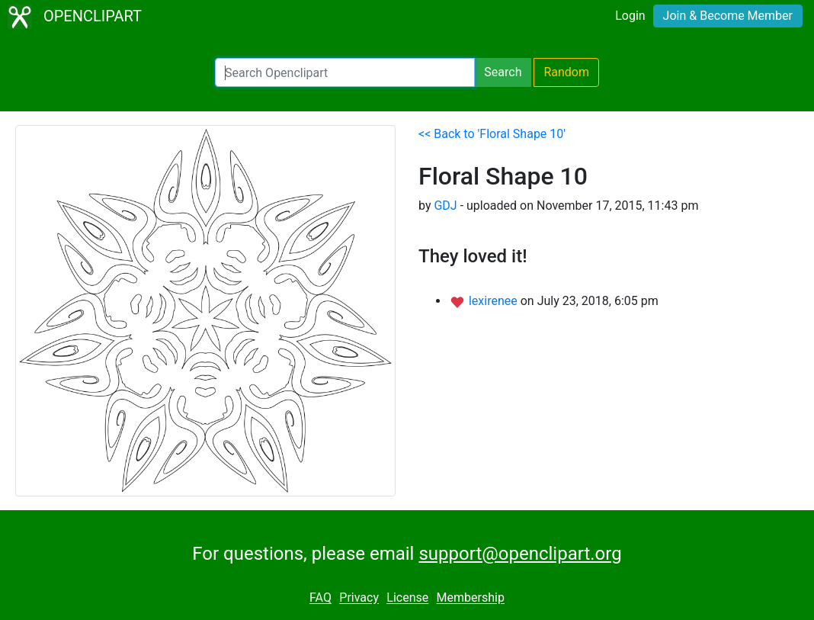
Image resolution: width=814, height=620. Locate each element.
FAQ (320, 598)
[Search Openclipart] (345, 72)
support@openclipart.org (519, 553)
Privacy (359, 598)
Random (566, 72)
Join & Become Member (728, 15)
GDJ (445, 205)
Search (502, 72)
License (407, 598)
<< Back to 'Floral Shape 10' (492, 134)
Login (630, 15)
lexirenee (495, 301)
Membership (471, 598)
